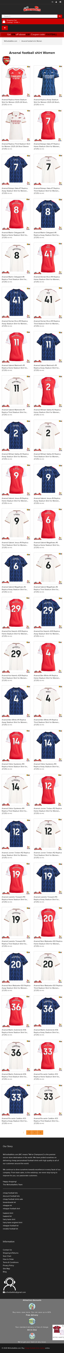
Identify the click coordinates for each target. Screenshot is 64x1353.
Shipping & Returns (10, 1253)
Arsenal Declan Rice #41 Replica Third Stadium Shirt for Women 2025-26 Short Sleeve (47, 323)
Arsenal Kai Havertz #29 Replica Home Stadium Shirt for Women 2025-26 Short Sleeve (15, 634)
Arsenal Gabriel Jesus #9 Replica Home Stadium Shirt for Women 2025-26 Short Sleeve (15, 501)
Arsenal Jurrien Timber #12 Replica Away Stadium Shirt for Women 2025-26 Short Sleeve (16, 855)
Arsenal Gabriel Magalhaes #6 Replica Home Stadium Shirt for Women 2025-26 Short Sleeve (46, 545)
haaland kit (7, 1216)
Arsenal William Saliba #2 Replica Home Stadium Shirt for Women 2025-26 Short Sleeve (47, 412)
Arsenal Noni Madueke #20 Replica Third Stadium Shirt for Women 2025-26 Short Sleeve (48, 988)
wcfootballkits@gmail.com (15, 1292)
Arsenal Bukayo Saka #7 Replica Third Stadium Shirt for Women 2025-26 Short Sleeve (46, 191)
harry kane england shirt (12, 1222)
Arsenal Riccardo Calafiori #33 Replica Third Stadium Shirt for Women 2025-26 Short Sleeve (46, 1121)
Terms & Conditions (10, 1262)
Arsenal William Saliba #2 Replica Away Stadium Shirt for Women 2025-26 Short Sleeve (15, 456)
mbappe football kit (10, 1225)
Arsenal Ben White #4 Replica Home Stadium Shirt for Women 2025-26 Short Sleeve (46, 678)
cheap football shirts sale (13, 1199)
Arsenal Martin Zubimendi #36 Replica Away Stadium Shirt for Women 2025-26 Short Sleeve (46, 1032)
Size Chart (7, 1256)
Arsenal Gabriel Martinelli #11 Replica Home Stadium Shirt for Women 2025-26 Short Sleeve (14, 368)
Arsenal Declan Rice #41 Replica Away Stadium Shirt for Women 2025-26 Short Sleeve (15, 323)
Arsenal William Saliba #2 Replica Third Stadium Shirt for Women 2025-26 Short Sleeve (47, 456)
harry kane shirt (9, 1219)
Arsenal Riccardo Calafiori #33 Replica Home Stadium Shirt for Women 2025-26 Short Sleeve (46, 1076)
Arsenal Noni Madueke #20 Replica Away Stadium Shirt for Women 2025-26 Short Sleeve (16, 988)
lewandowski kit (9, 1202)
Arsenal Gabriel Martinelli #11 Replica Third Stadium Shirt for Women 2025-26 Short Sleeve (14, 412)
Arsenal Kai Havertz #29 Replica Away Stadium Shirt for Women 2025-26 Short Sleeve (47, 634)
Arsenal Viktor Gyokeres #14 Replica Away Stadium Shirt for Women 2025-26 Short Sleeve (46, 766)
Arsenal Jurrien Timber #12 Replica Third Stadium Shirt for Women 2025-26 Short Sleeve (48, 855)
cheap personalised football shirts (24, 1160)
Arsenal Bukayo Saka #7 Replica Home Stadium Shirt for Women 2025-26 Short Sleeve (46, 146)
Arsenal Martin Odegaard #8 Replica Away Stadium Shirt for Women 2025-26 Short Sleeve (46, 235)
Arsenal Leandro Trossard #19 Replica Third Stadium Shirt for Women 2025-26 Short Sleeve (14, 944)
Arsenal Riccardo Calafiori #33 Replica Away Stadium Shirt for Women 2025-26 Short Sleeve (14, 1121)
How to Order (8, 1259)
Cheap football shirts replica (35, 1348)
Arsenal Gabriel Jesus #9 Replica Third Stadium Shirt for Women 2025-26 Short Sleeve (15, 545)
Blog (5, 1272)
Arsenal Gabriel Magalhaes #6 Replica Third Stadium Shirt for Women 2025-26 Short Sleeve (46, 589)
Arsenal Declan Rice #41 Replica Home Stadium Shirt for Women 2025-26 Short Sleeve (47, 279)
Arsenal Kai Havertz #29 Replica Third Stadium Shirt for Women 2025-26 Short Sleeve (15, 678)
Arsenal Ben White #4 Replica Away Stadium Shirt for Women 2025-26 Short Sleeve (14, 722)
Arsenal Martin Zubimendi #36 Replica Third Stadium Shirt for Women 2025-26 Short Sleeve (14, 1076)
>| (40, 1132)
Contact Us (7, 1250)
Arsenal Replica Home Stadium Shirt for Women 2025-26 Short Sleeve (14, 102)
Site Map (6, 1268)
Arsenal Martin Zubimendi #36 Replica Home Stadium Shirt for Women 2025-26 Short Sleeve (14, 1032)
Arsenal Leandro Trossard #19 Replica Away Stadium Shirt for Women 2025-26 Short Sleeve (46, 899)
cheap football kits (10, 1193)
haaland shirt (8, 1213)
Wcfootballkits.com (10, 41)
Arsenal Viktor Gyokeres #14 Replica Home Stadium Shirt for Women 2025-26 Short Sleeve (14, 766)
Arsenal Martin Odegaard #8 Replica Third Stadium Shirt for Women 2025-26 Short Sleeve (14, 279)
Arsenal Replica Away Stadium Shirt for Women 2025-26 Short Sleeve (46, 102)
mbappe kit (7, 1205)
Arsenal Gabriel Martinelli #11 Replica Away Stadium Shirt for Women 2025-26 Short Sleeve (46, 368)
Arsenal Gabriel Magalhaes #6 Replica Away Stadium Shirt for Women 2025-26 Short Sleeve (14, 589)
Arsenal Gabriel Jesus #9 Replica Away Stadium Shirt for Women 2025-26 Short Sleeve (47, 501)
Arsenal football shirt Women (31, 41)
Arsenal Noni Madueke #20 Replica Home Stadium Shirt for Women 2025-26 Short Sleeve (48, 944)
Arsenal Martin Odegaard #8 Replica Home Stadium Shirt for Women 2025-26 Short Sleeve (14, 235)
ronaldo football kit (10, 1229)
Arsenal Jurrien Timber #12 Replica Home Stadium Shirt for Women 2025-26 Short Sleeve (48, 811)
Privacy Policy (8, 1265)
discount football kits (11, 1196)
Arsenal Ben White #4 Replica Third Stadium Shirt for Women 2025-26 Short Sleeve (46, 722)
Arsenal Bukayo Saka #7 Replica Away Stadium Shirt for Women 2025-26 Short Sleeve (14, 191)
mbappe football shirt (11, 1208)
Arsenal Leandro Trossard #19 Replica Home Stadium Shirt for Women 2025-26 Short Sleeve (14, 899)
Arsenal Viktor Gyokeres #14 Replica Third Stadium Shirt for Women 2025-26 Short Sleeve (14, 811)
